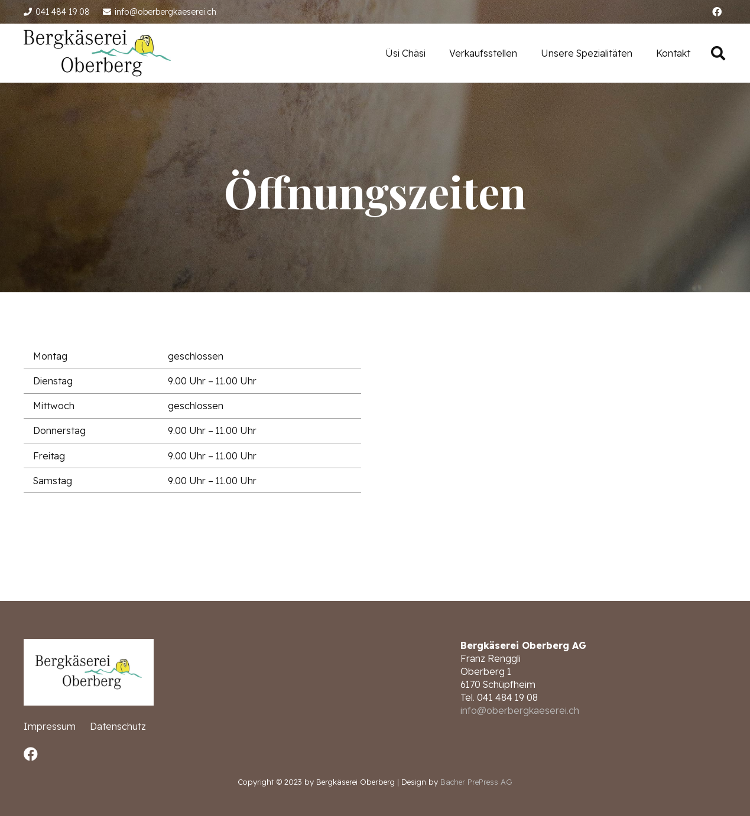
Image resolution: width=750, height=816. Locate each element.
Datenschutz (118, 726)
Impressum (50, 726)
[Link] (97, 53)
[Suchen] (717, 53)
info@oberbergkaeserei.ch (519, 710)
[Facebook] (716, 11)
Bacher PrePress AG (476, 781)
